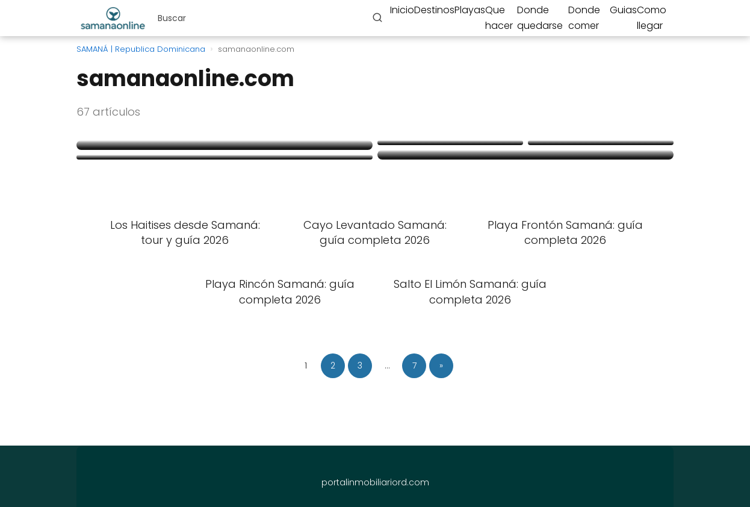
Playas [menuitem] (469, 10)
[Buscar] (377, 17)
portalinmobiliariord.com (375, 482)
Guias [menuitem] (623, 10)
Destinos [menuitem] (434, 10)
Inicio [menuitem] (402, 10)
